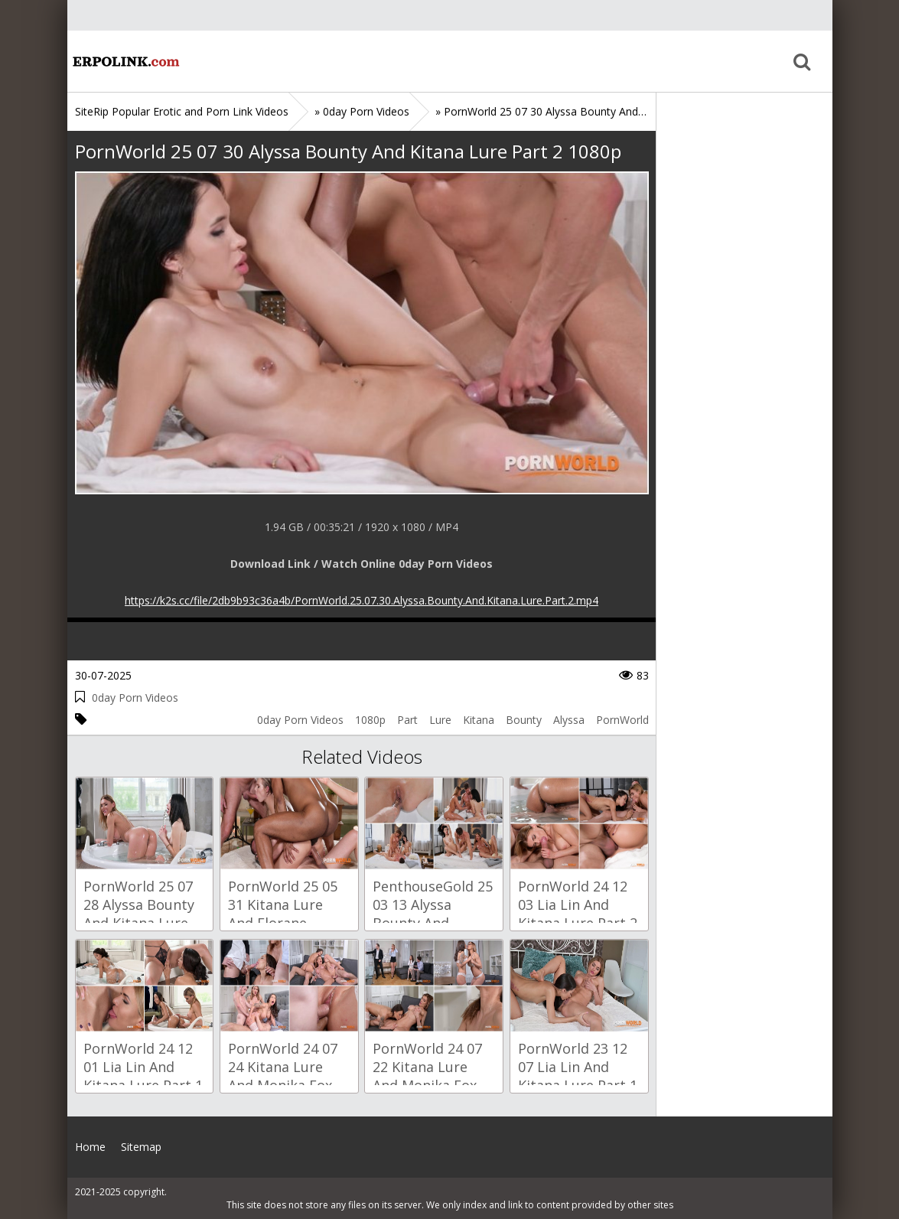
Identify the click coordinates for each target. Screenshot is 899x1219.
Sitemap (141, 1146)
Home (124, 61)
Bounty (524, 719)
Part (407, 719)
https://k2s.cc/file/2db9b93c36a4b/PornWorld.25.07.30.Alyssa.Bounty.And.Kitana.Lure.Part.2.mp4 (361, 600)
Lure (440, 719)
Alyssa (569, 719)
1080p (370, 719)
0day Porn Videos (135, 697)
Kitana (478, 719)
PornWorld (622, 719)
